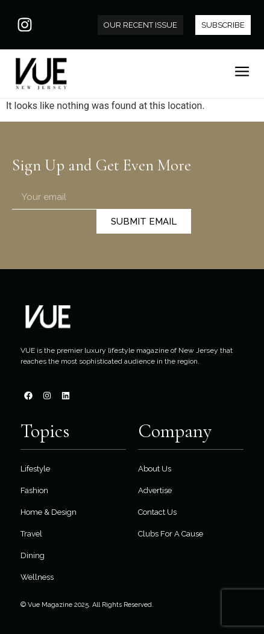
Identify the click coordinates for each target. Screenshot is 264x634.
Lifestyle (35, 468)
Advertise (155, 490)
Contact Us (157, 512)
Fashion (34, 490)
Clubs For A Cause (170, 533)
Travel (31, 533)
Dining (32, 555)
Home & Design (48, 512)
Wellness (37, 577)
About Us (154, 468)
